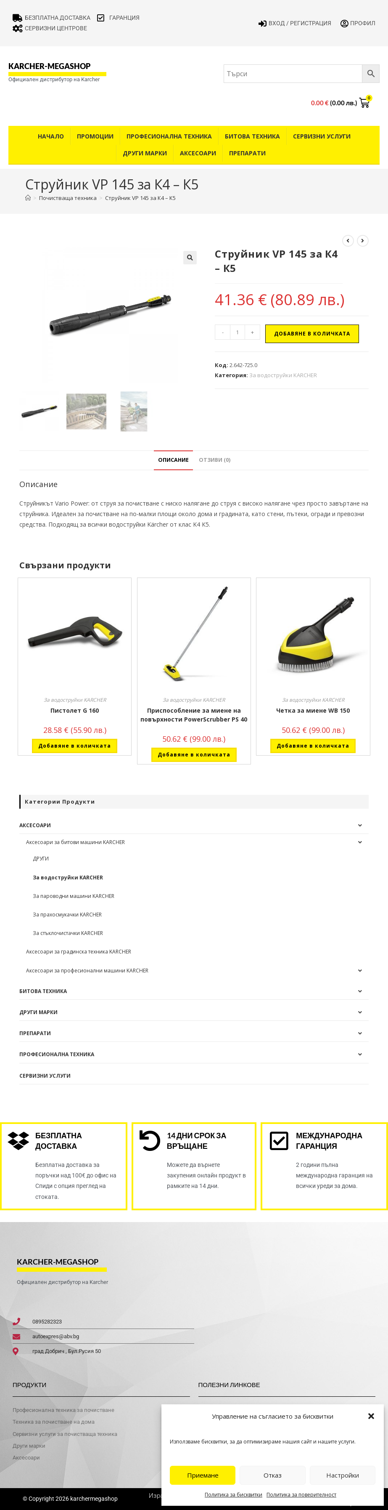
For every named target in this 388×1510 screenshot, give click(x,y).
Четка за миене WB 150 (313, 710)
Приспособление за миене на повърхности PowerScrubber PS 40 (193, 714)
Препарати (247, 153)
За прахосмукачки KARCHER (67, 914)
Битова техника (252, 136)
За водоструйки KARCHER (283, 375)
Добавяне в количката (312, 333)
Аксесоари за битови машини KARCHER (75, 842)
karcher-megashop (49, 66)
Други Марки (145, 153)
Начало (51, 136)
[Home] (28, 198)
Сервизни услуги (322, 136)
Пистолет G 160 (74, 710)
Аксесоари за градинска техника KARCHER (78, 951)
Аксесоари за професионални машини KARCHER (87, 970)
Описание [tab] (173, 459)
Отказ (273, 1475)
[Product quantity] (237, 332)
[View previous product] (348, 241)
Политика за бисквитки (233, 1494)
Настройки (342, 1475)
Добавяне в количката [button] (74, 745)
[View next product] (363, 241)
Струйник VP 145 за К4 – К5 (140, 198)
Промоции (95, 136)
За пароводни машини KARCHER (73, 896)
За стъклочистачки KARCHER (68, 933)
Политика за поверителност (301, 1494)
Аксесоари (198, 153)
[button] (371, 1416)
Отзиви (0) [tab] (214, 459)
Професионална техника (169, 136)
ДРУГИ (41, 858)
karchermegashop (93, 1498)
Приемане (203, 1475)
